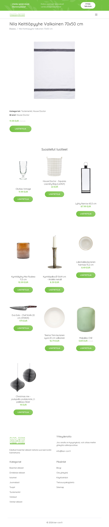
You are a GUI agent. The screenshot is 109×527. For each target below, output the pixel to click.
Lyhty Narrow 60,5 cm (85, 203)
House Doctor (39, 111)
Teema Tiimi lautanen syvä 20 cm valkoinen (54, 336)
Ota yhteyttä (62, 472)
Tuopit (12, 487)
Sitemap (60, 487)
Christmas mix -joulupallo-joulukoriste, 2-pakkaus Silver (23, 399)
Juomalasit (14, 482)
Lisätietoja (20, 129)
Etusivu (13, 29)
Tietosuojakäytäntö (65, 482)
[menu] (96, 15)
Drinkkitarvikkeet (17, 472)
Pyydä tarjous (88, 5)
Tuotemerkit (26, 111)
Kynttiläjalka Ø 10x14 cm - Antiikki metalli (54, 278)
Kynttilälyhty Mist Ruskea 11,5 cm (23, 278)
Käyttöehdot (62, 477)
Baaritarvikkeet (17, 468)
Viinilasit (13, 497)
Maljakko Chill (85, 338)
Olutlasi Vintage (23, 189)
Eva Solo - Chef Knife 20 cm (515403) (23, 316)
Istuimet (13, 477)
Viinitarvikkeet (16, 502)
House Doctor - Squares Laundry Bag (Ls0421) (54, 182)
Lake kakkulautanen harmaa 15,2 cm (85, 263)
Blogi (58, 468)
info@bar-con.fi (63, 451)
